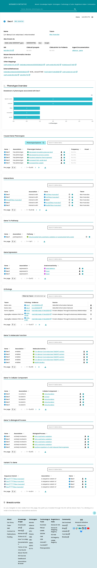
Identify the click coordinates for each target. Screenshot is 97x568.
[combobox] (48, 9)
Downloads (22, 525)
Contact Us (11, 531)
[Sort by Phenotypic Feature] (42, 149)
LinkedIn (65, 531)
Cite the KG (22, 550)
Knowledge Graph (46, 4)
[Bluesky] (81, 531)
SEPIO (31, 546)
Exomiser (43, 525)
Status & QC (22, 536)
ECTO (31, 548)
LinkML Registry (54, 541)
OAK (41, 536)
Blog (64, 528)
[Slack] (77, 528)
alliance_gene (77, 50)
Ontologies (56, 4)
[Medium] (80, 528)
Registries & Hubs (81, 4)
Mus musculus (54, 34)
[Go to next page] (35, 168)
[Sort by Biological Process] (46, 433)
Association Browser (22, 562)
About (37, 4)
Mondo (31, 522)
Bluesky (65, 537)
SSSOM (42, 533)
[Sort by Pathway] (34, 234)
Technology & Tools (67, 4)
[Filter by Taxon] (34, 296)
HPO (30, 531)
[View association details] (64, 152)
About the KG (22, 553)
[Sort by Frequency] (80, 149)
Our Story (10, 522)
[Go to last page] (38, 168)
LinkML (42, 531)
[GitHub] (83, 528)
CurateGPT (44, 545)
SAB (8, 528)
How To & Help (23, 539)
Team (9, 525)
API (20, 528)
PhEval (42, 528)
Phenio (31, 534)
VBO (30, 540)
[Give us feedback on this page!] (94, 513)
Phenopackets (45, 548)
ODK (41, 539)
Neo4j (21, 531)
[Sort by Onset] (90, 149)
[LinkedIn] (85, 528)
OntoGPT (43, 542)
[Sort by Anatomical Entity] (58, 265)
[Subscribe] (74, 528)
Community (91, 4)
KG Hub (53, 535)
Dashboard (22, 558)
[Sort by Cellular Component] (58, 391)
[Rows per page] (13, 167)
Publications (11, 534)
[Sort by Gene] (9, 149)
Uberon (31, 525)
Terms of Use (22, 547)
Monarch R (22, 533)
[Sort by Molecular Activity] (47, 348)
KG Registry (55, 537)
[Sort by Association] (22, 149)
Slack (64, 525)
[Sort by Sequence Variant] (18, 476)
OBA (30, 537)
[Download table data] (44, 168)
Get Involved (66, 522)
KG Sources (22, 556)
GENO (31, 543)
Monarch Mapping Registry (54, 530)
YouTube (66, 534)
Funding (9, 537)
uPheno (31, 528)
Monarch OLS (55, 525)
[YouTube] (88, 528)
